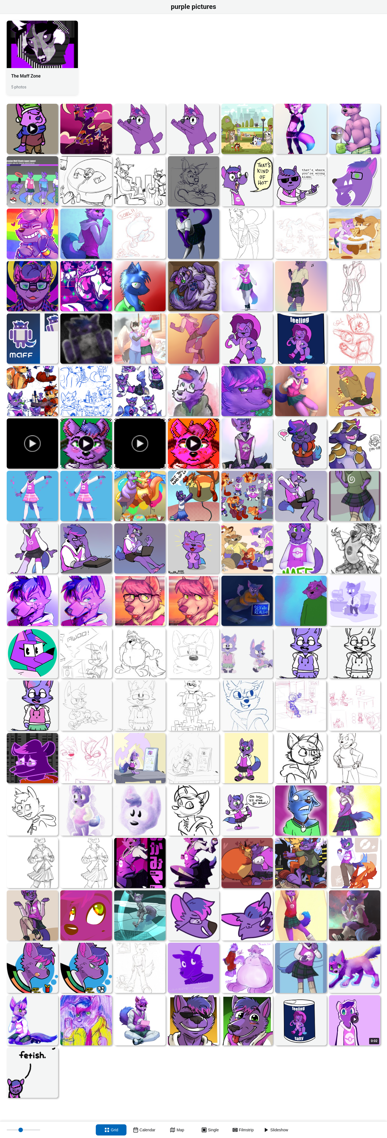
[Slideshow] (276, 1129)
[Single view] (210, 1129)
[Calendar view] (144, 1129)
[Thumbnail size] (23, 1130)
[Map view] (177, 1129)
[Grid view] (111, 1129)
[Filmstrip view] (243, 1129)
